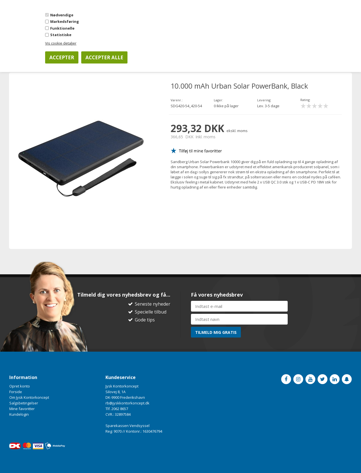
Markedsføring (64, 21)
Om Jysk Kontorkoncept (29, 397)
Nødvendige (61, 14)
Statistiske (60, 34)
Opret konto (19, 386)
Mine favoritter (22, 408)
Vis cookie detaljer (60, 43)
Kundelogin (19, 414)
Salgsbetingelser (23, 403)
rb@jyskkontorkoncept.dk (127, 403)
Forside (15, 391)
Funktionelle (62, 28)
